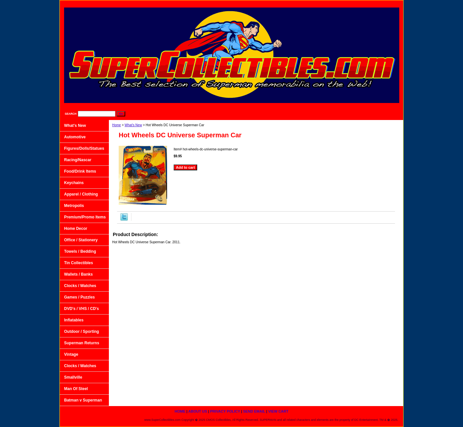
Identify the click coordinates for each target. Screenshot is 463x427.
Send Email (355, 3)
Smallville (73, 377)
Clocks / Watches (80, 285)
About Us (287, 3)
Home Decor (75, 228)
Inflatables (73, 320)
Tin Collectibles (78, 263)
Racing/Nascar (77, 160)
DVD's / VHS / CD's (81, 308)
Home (116, 125)
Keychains (74, 182)
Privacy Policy (320, 3)
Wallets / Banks (78, 274)
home (260, 3)
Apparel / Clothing (81, 194)
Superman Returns (81, 343)
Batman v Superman (83, 400)
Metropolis (74, 205)
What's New (133, 125)
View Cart (386, 3)
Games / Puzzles (79, 297)
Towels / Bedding (80, 251)
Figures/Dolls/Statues (84, 148)
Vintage (71, 354)
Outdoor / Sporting (81, 331)
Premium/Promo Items (85, 217)
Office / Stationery (81, 240)
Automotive (75, 137)
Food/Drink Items (80, 171)
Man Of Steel (76, 388)
